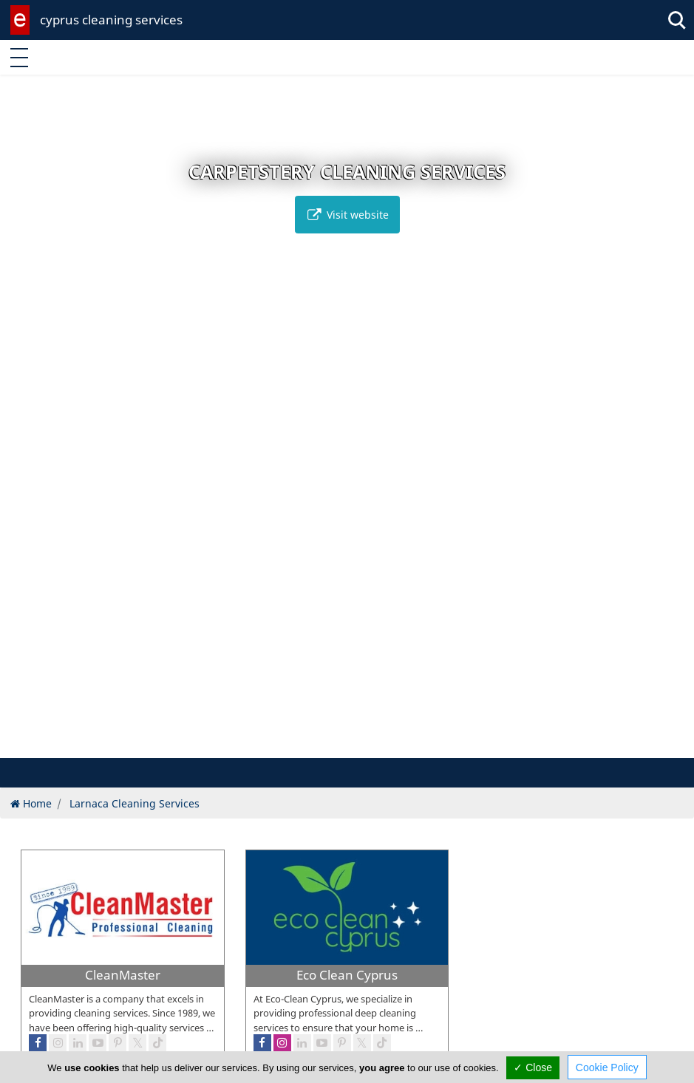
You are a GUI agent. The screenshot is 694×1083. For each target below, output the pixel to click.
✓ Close (533, 1067)
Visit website (347, 215)
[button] (324, 744)
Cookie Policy (607, 1067)
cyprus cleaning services (111, 19)
